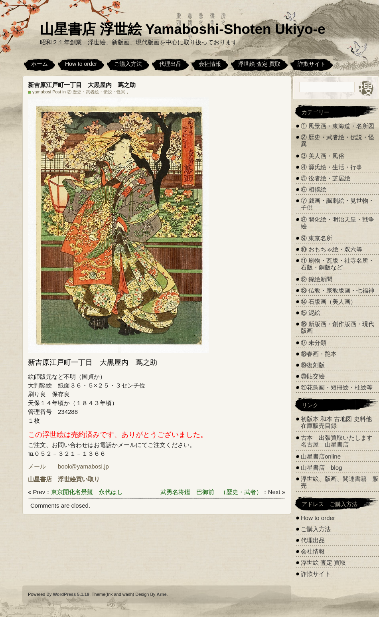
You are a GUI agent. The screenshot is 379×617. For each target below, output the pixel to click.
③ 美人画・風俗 (322, 155)
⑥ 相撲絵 (313, 189)
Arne (161, 594)
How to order (81, 64)
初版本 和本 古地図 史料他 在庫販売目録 (336, 422)
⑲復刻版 (313, 365)
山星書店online (321, 456)
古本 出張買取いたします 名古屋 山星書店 (340, 441)
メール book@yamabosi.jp (68, 466)
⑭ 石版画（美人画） (328, 301)
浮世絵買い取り (79, 479)
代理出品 (170, 64)
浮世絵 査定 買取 (259, 64)
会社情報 (210, 64)
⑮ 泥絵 (310, 312)
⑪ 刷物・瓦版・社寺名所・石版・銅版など (337, 264)
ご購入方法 (128, 64)
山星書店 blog (321, 467)
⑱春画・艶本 (319, 353)
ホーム (39, 64)
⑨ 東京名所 (316, 238)
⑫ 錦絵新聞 (316, 279)
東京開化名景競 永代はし (87, 491)
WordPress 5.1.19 (71, 594)
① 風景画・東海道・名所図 (337, 126)
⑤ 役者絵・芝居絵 (325, 178)
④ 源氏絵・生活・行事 (331, 167)
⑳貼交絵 (313, 376)
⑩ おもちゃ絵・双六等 (331, 249)
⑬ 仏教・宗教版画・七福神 (337, 290)
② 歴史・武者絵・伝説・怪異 (96, 91)
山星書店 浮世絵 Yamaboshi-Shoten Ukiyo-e (183, 29)
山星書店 (40, 479)
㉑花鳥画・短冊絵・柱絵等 (337, 387)
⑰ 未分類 (313, 342)
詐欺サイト (312, 64)
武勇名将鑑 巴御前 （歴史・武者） (211, 491)
